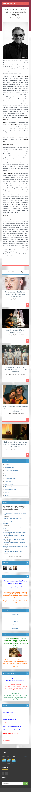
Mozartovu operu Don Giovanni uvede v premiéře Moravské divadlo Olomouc (15, 294)
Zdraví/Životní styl (9, 484)
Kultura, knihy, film (16, 18)
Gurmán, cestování (9, 486)
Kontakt (20, 790)
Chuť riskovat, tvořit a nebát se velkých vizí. (13, 535)
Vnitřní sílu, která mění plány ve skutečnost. (13, 539)
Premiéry (7, 492)
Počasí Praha (15, 614)
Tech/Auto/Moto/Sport (10, 489)
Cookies (7, 495)
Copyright (4, 790)
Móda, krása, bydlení (10, 473)
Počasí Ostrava (15, 624)
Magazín (7, 464)
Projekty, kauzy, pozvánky (11, 470)
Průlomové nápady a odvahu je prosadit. (13, 518)
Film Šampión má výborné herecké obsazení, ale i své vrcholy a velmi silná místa (15, 409)
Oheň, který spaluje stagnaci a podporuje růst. (14, 532)
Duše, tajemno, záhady (10, 478)
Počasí (26, 756)
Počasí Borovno (15, 628)
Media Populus (25, 790)
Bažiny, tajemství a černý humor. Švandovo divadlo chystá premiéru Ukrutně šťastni (15, 444)
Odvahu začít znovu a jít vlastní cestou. (12, 551)
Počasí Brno (15, 621)
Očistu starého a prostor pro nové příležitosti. (14, 542)
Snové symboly (9, 481)
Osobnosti (7, 475)
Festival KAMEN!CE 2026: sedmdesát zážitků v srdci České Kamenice (15, 369)
